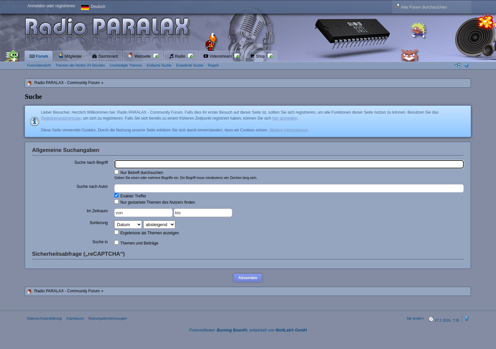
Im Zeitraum (97, 211)
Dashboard (105, 56)
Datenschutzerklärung (44, 318)
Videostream (218, 56)
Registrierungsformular (61, 118)
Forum (38, 56)
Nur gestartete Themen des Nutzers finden (154, 202)
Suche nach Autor (92, 186)
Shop (258, 56)
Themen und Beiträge (136, 243)
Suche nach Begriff (91, 162)
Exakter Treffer (130, 195)
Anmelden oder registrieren (51, 6)
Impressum (75, 318)
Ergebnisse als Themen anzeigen (146, 232)
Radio (177, 56)
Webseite (140, 55)
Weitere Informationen (288, 130)
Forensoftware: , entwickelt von (248, 330)
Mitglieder (70, 55)
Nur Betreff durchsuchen (138, 172)
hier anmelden (284, 118)
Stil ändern (415, 318)
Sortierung (99, 222)
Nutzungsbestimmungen (108, 318)
